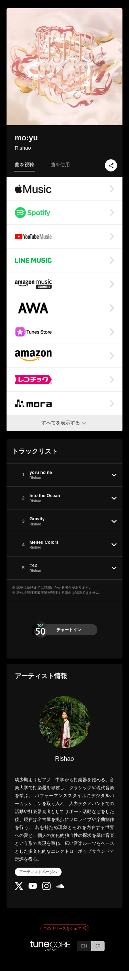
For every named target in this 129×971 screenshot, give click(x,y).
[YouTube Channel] (33, 887)
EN (84, 946)
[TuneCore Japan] (50, 949)
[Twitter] (19, 888)
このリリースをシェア (64, 928)
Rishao (23, 148)
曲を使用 (60, 164)
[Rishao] (65, 722)
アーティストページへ (38, 872)
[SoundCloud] (60, 886)
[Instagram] (46, 888)
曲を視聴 (24, 164)
